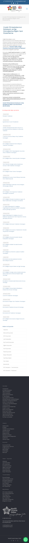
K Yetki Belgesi (6, 396)
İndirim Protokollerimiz (8, 402)
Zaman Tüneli (6, 439)
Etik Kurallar (5, 449)
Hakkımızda (5, 426)
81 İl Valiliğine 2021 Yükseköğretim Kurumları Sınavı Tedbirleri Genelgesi (14, 151)
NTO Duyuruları (7, 336)
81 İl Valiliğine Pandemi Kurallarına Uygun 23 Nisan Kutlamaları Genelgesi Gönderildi (14, 199)
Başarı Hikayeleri (7, 355)
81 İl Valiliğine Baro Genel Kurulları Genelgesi (14, 158)
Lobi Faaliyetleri (7, 339)
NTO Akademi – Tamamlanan (10, 367)
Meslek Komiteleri (7, 435)
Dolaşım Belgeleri (7, 485)
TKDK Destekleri (6, 393)
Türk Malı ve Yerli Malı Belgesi (10, 403)
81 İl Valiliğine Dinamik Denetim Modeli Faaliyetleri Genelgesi (12, 237)
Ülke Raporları (6, 495)
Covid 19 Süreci (6, 405)
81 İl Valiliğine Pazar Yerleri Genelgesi (12, 171)
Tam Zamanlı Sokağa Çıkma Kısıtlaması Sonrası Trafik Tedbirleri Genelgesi (13, 164)
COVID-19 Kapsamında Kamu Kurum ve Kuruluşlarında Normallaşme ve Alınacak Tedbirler (13, 129)
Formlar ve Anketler (7, 417)
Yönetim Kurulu (6, 430)
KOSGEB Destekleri (7, 390)
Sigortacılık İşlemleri (8, 414)
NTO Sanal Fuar (6, 486)
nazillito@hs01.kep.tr (8, 526)
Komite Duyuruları (7, 466)
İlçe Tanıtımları (6, 498)
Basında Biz (6, 364)
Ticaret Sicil (5, 388)
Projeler (4, 427)
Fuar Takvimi (6, 483)
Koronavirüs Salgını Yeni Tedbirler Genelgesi (14, 301)
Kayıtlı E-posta (6, 408)
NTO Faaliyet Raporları (8, 493)
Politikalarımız (6, 448)
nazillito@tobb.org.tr (21, 1)
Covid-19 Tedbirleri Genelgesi (10, 295)
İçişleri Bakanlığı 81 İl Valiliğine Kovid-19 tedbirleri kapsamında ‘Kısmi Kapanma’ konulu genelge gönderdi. (14, 217)
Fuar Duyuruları (7, 348)
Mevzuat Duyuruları (8, 333)
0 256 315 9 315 (7, 518)
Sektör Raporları (7, 496)
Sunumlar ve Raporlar (8, 499)
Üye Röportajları (7, 358)
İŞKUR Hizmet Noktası (8, 394)
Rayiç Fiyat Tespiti (7, 411)
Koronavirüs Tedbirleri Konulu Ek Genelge (13, 307)
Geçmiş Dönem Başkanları (9, 436)
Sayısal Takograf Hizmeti (9, 412)
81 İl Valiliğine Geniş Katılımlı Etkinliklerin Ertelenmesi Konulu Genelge (12, 289)
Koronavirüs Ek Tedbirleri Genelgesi (12, 313)
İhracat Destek (6, 477)
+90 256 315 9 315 (9, 1)
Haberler (5, 329)
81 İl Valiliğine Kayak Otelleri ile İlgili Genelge (14, 266)
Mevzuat (5, 452)
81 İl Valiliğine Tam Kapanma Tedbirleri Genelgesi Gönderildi (12, 192)
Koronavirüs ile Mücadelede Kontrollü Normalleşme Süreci (12, 259)
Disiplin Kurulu (6, 433)
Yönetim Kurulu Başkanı (8, 429)
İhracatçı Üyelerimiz (7, 480)
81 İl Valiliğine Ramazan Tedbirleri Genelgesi (14, 224)
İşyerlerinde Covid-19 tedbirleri (10, 122)
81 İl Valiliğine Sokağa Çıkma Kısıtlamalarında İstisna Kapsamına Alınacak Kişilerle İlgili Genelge (14, 273)
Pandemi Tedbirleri (7, 116)
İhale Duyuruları (7, 351)
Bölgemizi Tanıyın (7, 501)
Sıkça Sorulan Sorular (8, 415)
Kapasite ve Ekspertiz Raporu (10, 400)
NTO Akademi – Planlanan (9, 370)
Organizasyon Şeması (8, 446)
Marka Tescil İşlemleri (8, 409)
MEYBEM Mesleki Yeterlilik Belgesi (11, 399)
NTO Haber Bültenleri (8, 492)
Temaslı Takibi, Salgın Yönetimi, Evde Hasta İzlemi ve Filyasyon (14, 47)
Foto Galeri (6, 361)
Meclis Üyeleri (6, 432)
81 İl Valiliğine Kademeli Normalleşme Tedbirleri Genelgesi (12, 144)
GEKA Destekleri (6, 391)
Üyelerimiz (5, 438)
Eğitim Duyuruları (7, 345)
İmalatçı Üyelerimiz (7, 482)
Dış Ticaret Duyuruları (8, 342)
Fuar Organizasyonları (8, 397)
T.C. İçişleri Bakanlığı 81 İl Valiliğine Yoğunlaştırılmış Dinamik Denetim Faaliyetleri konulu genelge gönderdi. (14, 208)
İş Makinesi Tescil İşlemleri (9, 406)
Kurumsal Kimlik (6, 445)
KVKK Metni (5, 451)
